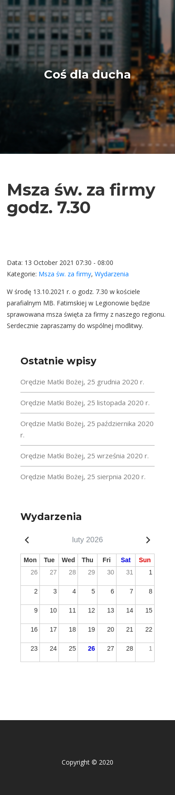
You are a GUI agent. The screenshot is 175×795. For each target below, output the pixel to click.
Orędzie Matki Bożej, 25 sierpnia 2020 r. (83, 476)
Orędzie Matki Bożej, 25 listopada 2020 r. (85, 402)
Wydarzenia (112, 274)
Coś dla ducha (87, 74)
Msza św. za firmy (65, 274)
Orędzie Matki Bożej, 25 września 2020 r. (84, 455)
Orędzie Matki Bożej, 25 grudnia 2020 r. (82, 381)
